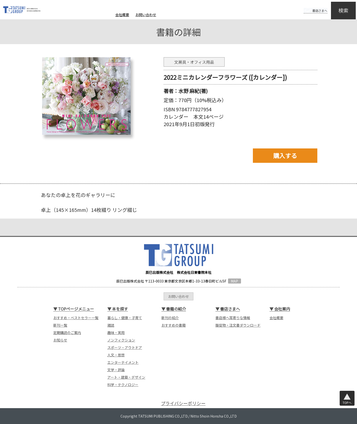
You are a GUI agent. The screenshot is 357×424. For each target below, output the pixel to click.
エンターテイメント (123, 362)
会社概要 (122, 15)
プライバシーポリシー (183, 403)
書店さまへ (310, 7)
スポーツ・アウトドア (124, 347)
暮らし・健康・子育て (124, 317)
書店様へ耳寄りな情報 (232, 317)
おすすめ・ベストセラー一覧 (75, 317)
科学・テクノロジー (122, 384)
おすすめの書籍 (173, 325)
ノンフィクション (121, 340)
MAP (234, 281)
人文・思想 (116, 354)
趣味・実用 (116, 332)
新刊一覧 (60, 325)
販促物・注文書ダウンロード (238, 325)
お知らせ (60, 340)
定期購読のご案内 (67, 332)
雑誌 (110, 325)
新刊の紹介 (170, 317)
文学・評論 (116, 369)
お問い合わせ (145, 15)
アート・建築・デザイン (126, 377)
